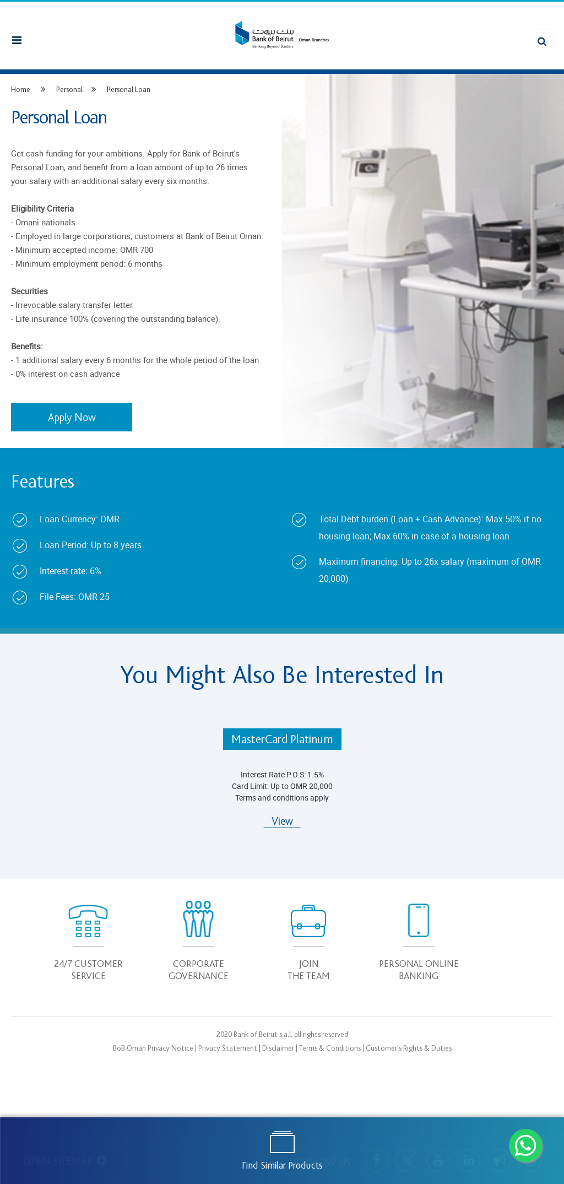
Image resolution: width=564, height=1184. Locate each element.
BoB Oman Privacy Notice (153, 1048)
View (282, 821)
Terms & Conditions (330, 1048)
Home (20, 89)
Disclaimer (278, 1048)
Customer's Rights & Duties (409, 1048)
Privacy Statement (227, 1048)
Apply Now (72, 418)
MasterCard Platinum (282, 739)
